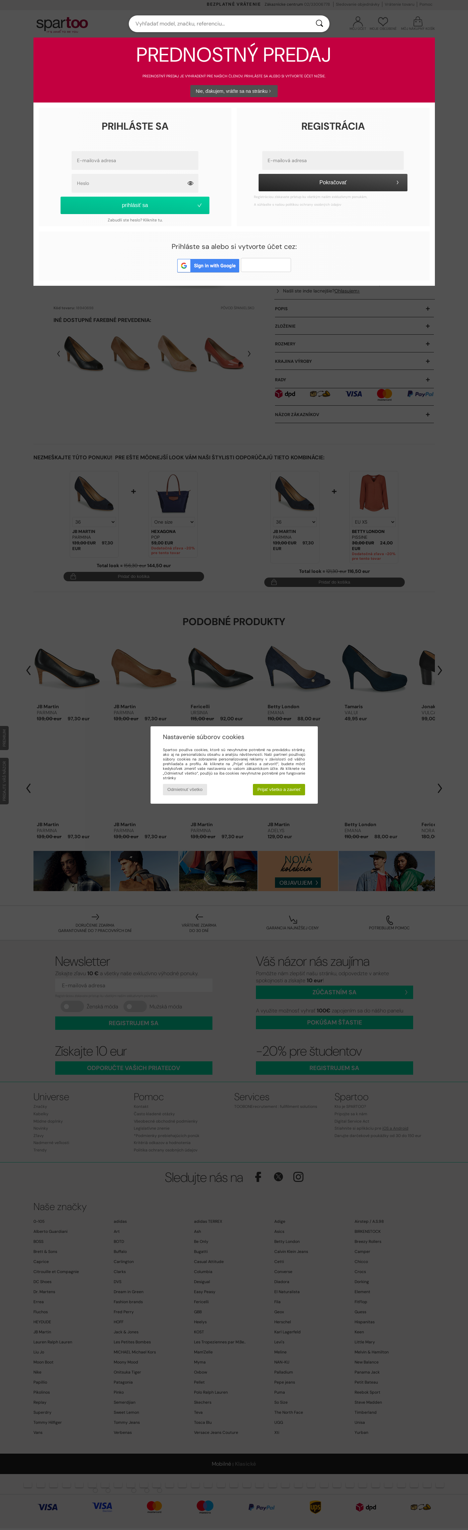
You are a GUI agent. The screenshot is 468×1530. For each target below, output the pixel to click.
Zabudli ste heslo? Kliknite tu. (135, 220)
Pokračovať (360, 182)
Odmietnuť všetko (184, 789)
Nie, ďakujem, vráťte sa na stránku (234, 91)
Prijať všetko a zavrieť (278, 789)
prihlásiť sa (162, 205)
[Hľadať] (319, 23)
